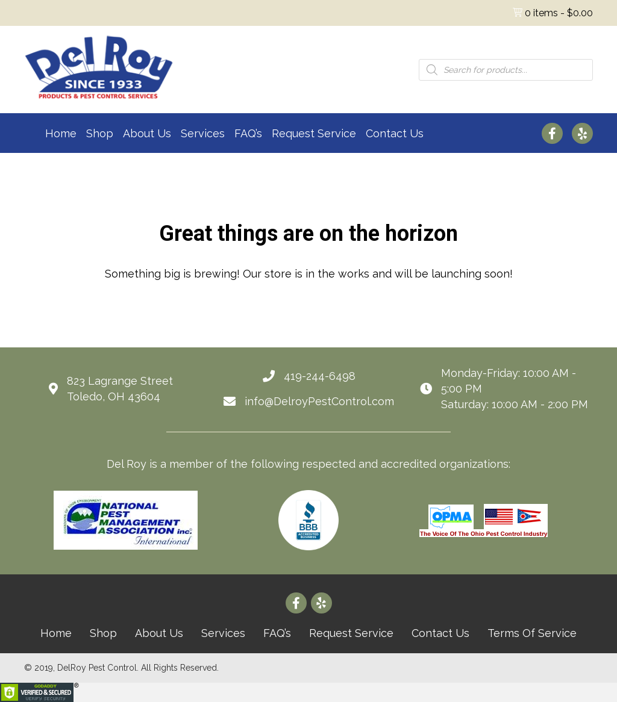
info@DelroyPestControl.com (319, 401)
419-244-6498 (319, 376)
